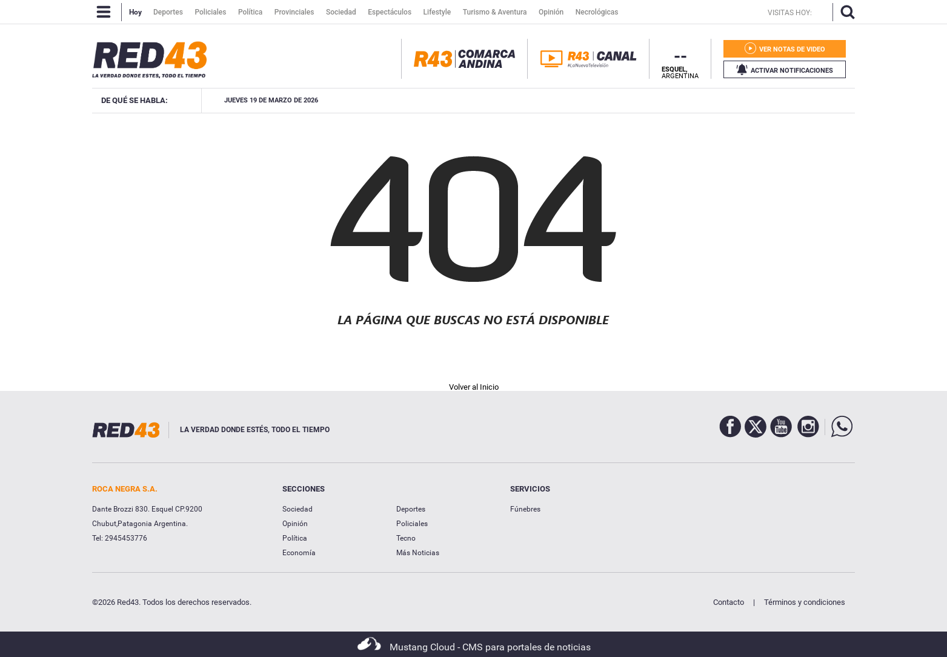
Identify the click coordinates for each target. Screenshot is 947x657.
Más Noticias (417, 553)
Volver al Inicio (474, 387)
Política (294, 538)
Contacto (728, 602)
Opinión (295, 523)
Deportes (410, 509)
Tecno (406, 538)
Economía (299, 553)
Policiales (412, 523)
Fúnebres (525, 509)
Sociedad (297, 509)
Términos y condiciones (804, 602)
